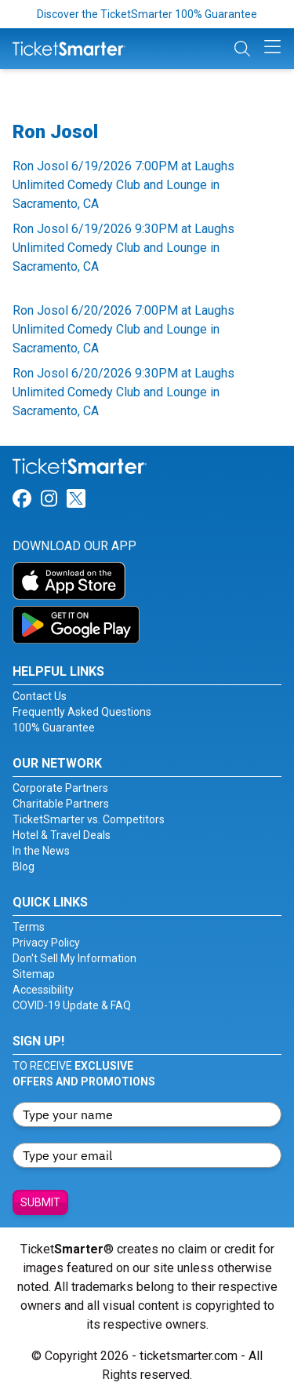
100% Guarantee (54, 727)
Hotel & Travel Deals (62, 835)
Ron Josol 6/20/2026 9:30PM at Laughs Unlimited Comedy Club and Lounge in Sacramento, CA (123, 392)
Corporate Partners (60, 788)
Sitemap (34, 974)
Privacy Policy (46, 942)
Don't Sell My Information (74, 958)
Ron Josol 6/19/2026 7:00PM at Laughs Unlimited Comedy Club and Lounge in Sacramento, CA (123, 185)
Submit (40, 1202)
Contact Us (40, 696)
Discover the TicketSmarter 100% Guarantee (147, 14)
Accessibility (43, 989)
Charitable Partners (61, 803)
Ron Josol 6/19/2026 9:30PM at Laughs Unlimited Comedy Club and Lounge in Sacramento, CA (123, 247)
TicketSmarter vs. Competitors (89, 819)
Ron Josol (55, 132)
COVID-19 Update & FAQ (72, 1005)
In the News (41, 850)
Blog (23, 866)
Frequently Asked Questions (82, 712)
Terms (29, 927)
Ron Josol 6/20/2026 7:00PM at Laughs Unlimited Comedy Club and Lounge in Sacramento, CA (123, 329)
